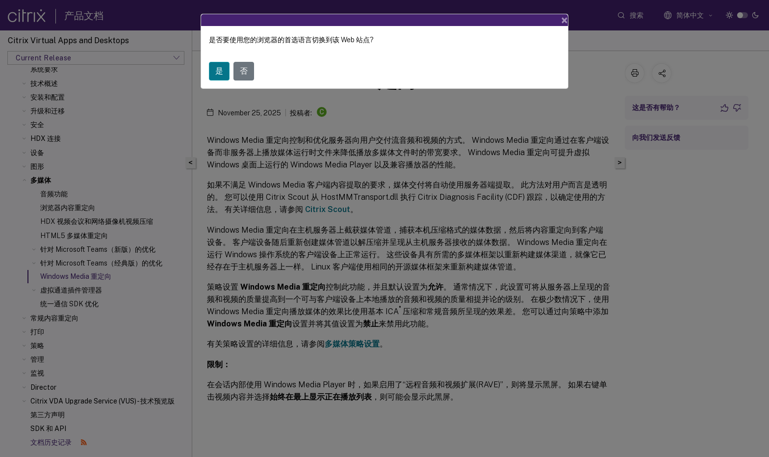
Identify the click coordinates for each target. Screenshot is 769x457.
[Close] (564, 20)
